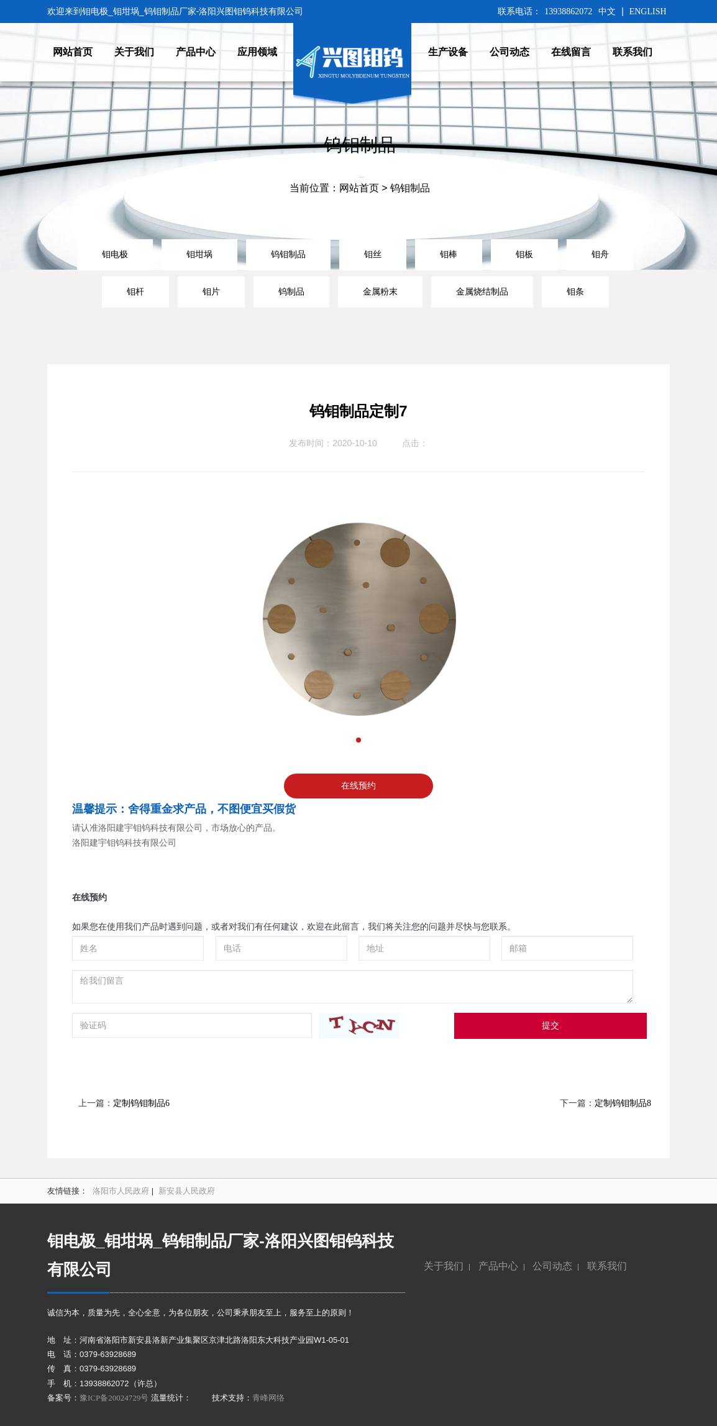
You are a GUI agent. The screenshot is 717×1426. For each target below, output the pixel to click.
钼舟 (600, 254)
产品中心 (498, 1266)
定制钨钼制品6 (141, 1103)
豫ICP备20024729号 (114, 1397)
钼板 (524, 254)
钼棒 (448, 254)
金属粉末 (380, 291)
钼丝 (372, 254)
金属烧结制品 (482, 291)
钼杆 (135, 291)
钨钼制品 (288, 254)
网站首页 (359, 188)
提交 (550, 1025)
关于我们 (444, 1266)
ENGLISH (648, 11)
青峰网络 (268, 1397)
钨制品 (291, 291)
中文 (607, 11)
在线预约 (358, 785)
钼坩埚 (199, 254)
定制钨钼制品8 (623, 1103)
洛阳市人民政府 (121, 1190)
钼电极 (115, 254)
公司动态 (552, 1266)
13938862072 (568, 11)
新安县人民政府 (186, 1190)
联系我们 (607, 1266)
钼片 (211, 291)
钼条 (575, 291)
